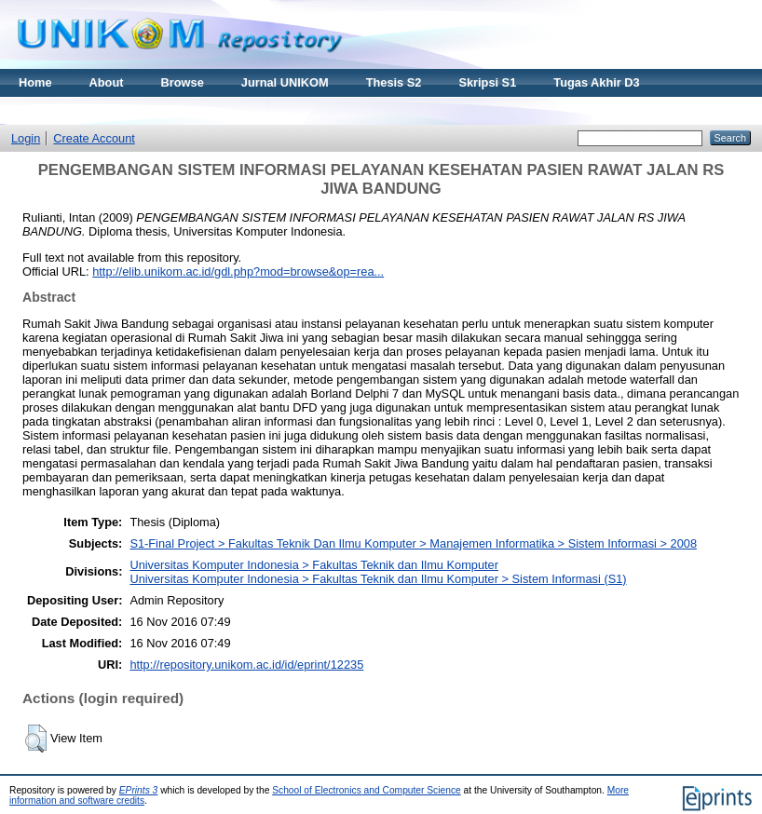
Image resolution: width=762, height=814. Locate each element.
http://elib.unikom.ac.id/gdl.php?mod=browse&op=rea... (238, 271)
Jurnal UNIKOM (285, 82)
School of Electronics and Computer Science (366, 790)
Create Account (94, 138)
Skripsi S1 (487, 82)
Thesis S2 (394, 82)
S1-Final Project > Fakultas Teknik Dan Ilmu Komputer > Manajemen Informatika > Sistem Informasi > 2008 (413, 543)
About (106, 82)
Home (35, 82)
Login (25, 138)
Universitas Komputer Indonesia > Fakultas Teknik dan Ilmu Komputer (313, 565)
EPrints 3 (138, 790)
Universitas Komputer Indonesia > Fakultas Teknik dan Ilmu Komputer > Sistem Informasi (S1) (377, 579)
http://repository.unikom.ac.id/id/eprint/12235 (246, 665)
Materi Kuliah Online (76, 110)
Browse (182, 82)
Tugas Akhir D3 (596, 82)
